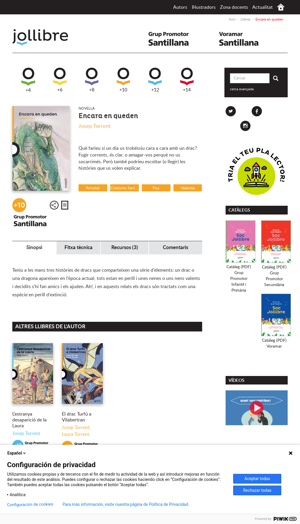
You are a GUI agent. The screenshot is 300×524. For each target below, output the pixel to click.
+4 (28, 80)
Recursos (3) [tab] (124, 247)
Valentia (188, 188)
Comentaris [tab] (175, 247)
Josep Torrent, (76, 427)
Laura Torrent (75, 434)
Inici (281, 7)
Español (17, 453)
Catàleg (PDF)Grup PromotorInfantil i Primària (238, 278)
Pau (156, 188)
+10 (123, 80)
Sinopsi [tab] (34, 247)
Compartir (54, 205)
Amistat (93, 188)
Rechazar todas (257, 490)
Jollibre (45, 37)
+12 (155, 80)
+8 (91, 80)
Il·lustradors (204, 7)
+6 (60, 80)
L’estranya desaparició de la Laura (29, 420)
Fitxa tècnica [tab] (78, 247)
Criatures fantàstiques (124, 188)
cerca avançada (242, 89)
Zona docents (234, 7)
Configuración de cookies (30, 504)
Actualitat (262, 7)
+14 (187, 80)
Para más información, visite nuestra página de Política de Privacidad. (125, 504)
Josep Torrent (94, 126)
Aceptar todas (257, 478)
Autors (180, 7)
